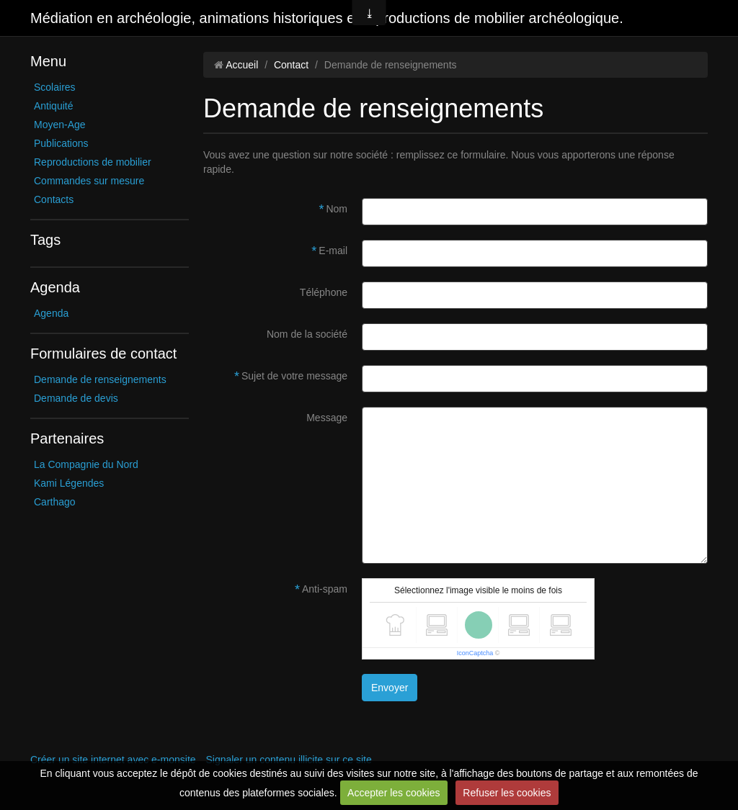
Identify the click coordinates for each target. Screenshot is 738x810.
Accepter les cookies (393, 792)
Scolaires (55, 87)
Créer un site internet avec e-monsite (113, 759)
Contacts (54, 199)
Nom (336, 209)
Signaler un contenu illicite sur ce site (288, 759)
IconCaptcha (475, 653)
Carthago (55, 502)
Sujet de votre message (294, 376)
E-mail (333, 250)
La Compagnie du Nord (86, 464)
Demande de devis (76, 398)
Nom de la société (307, 334)
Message (326, 417)
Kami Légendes (69, 483)
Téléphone (323, 292)
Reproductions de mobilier (92, 162)
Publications (61, 143)
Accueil (242, 65)
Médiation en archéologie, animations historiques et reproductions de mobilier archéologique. (326, 18)
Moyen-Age (60, 124)
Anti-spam (324, 589)
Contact (291, 65)
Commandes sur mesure (89, 180)
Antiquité (53, 106)
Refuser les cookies (507, 792)
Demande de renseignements (100, 379)
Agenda (51, 313)
